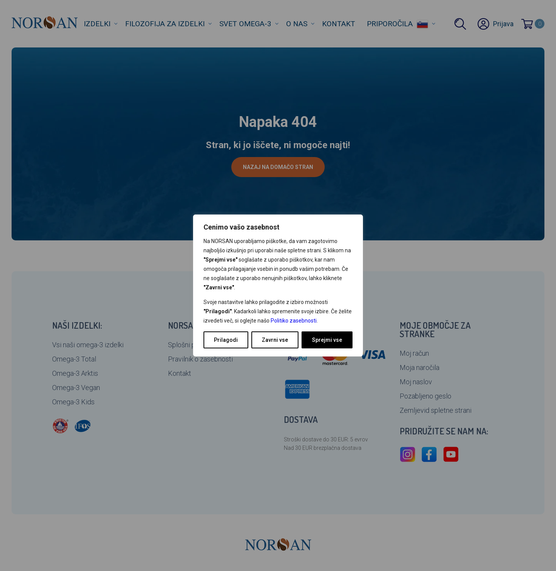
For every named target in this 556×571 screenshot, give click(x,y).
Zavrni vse (275, 340)
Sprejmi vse (327, 340)
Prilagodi (226, 340)
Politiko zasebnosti (294, 321)
